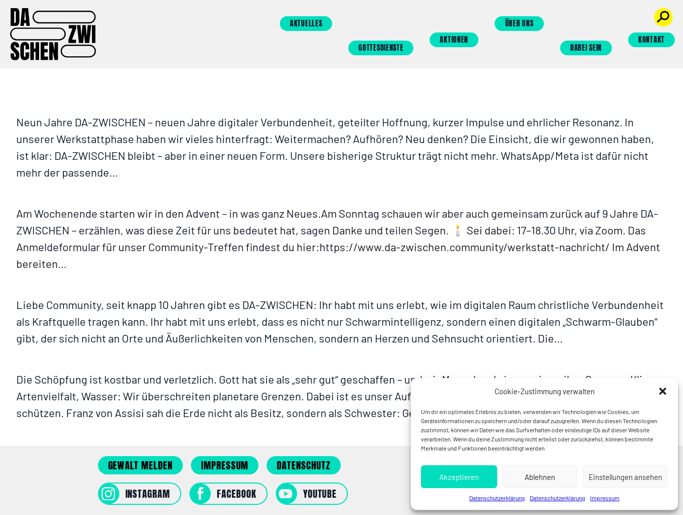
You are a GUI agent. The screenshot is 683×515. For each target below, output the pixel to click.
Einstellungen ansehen (625, 477)
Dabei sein (586, 48)
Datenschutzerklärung (497, 497)
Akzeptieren (459, 477)
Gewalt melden (140, 465)
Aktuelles (306, 23)
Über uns (519, 23)
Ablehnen (540, 477)
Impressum (605, 497)
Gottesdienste (381, 48)
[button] (663, 391)
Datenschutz (303, 465)
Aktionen (454, 40)
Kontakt (651, 40)
